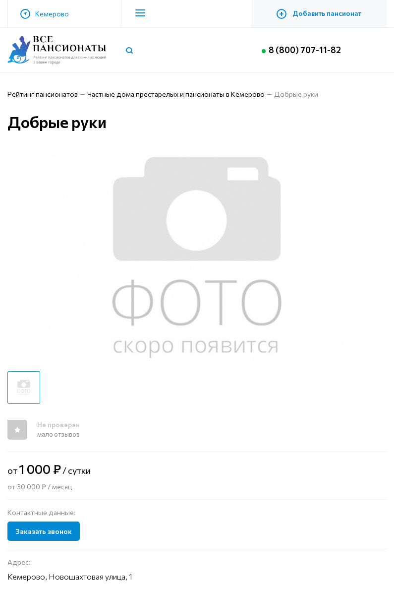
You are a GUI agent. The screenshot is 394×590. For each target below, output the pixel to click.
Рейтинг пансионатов (42, 94)
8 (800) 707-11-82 (308, 50)
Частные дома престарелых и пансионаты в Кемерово (176, 94)
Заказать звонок (43, 531)
